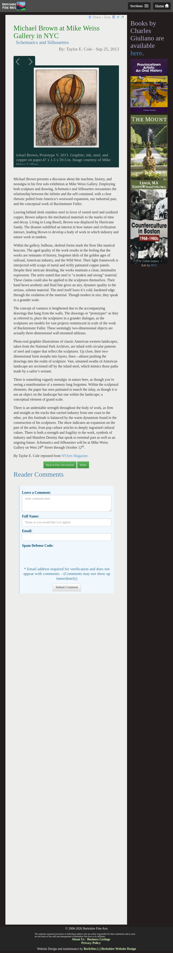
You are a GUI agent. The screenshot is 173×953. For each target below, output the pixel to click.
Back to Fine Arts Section (60, 464)
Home (161, 6)
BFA (154, 265)
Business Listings (98, 939)
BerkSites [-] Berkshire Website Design (110, 949)
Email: (27, 531)
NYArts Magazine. (75, 456)
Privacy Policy (91, 943)
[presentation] (56, 556)
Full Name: (30, 516)
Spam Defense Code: (37, 545)
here (136, 53)
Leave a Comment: (36, 492)
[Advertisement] (66, 761)
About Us (78, 939)
